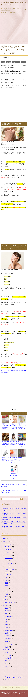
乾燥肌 (6, 627)
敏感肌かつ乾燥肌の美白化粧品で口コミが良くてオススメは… (5, 426)
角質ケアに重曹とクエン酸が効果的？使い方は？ (22, 444)
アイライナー (8, 555)
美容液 (6, 597)
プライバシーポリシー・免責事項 (13, 677)
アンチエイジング (9, 652)
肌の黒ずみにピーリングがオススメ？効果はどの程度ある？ (13, 426)
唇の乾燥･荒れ (9, 630)
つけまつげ (8, 549)
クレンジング (8, 558)
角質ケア (23, 62)
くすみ (6, 608)
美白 (6, 663)
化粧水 (6, 585)
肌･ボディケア (16, 62)
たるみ (6, 613)
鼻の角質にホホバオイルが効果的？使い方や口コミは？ (5, 444)
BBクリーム (8, 544)
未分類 (4, 599)
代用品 (6, 583)
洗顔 (6, 660)
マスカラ (7, 572)
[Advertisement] (14, 29)
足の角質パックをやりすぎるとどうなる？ (22, 459)
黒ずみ (6, 647)
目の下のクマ (8, 638)
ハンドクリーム (9, 563)
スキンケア (6, 541)
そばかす (7, 610)
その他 (4, 538)
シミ (6, 619)
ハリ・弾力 (8, 655)
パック (6, 566)
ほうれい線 (8, 616)
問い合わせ (7, 679)
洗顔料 (6, 594)
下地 (6, 577)
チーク (6, 560)
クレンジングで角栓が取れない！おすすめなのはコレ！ (13, 460)
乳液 (6, 580)
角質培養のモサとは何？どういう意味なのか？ (13, 443)
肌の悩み (9, 62)
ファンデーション (9, 569)
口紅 (6, 588)
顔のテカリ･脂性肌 (10, 644)
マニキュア (8, 574)
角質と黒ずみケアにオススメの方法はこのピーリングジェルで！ (22, 427)
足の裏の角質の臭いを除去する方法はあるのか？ (13, 476)
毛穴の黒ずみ (8, 635)
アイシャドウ (8, 552)
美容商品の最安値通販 (9, 602)
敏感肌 (3, 62)
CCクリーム (8, 546)
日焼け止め (8, 591)
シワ (6, 622)
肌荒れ (6, 641)
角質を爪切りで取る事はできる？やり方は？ (5, 459)
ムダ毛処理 (8, 658)
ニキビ (6, 624)
